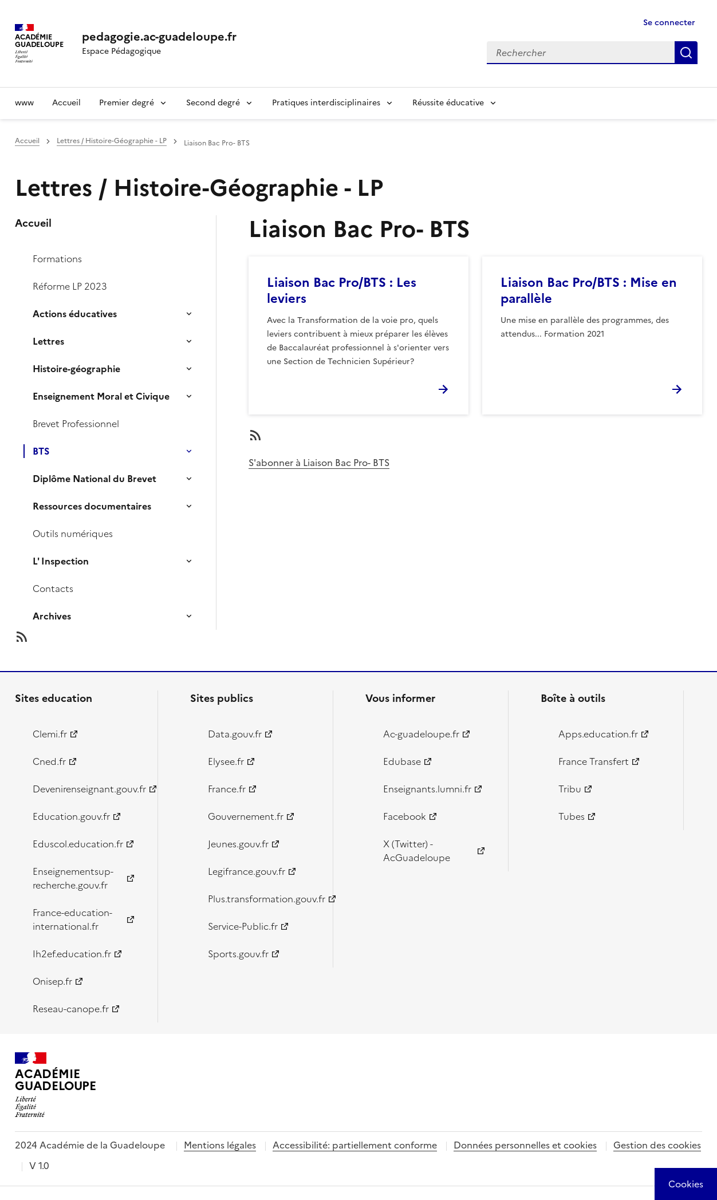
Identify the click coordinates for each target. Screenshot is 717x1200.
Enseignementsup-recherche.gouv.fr (73, 878)
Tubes (571, 816)
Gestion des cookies (657, 1145)
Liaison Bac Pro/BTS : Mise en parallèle (589, 290)
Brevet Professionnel (76, 424)
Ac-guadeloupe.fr (421, 734)
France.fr (227, 789)
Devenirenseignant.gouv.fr (88, 789)
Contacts (53, 588)
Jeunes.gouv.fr (238, 844)
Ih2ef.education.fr (72, 954)
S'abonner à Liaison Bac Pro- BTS (319, 462)
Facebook (404, 816)
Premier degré (126, 103)
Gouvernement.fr (245, 816)
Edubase (402, 761)
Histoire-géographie (76, 369)
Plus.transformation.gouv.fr (264, 899)
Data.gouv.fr (235, 734)
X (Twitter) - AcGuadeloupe (416, 851)
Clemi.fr (50, 734)
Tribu (569, 789)
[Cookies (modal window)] (686, 1184)
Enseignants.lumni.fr (427, 789)
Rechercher (686, 52)
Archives (52, 616)
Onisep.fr (52, 981)
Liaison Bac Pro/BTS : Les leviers (341, 290)
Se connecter (669, 23)
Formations (57, 259)
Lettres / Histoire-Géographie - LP (112, 141)
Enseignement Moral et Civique (101, 396)
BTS (41, 451)
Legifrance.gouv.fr (246, 871)
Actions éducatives (75, 314)
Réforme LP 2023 (70, 286)
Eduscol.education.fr (78, 844)
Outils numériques (73, 533)
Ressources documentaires (92, 506)
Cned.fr (49, 761)
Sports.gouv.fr (238, 954)
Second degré (213, 103)
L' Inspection (61, 561)
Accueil (66, 103)
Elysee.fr (226, 761)
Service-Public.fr (243, 926)
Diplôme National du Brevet (94, 478)
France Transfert (593, 761)
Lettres (48, 341)
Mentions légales (220, 1145)
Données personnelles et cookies (525, 1145)
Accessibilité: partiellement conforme (355, 1145)
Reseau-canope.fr (71, 1009)
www (24, 103)
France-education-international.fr (72, 919)
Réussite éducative (448, 103)
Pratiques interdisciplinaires (326, 103)
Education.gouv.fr (71, 816)
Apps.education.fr (598, 734)
